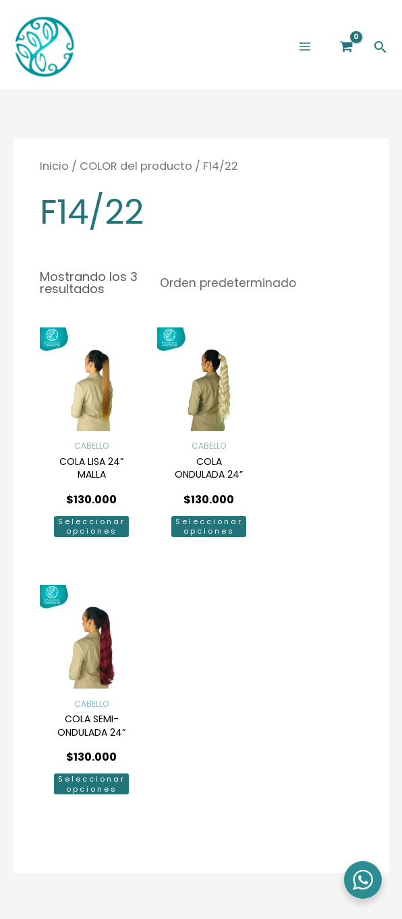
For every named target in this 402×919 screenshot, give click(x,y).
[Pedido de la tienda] (251, 288)
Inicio (54, 171)
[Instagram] (217, 708)
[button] (380, 49)
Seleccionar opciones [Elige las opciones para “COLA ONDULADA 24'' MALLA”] (200, 527)
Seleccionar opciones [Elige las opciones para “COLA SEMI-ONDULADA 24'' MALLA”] (312, 527)
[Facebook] (185, 708)
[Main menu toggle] (304, 49)
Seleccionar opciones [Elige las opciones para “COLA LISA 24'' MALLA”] (88, 527)
